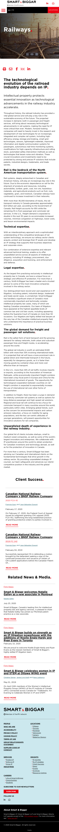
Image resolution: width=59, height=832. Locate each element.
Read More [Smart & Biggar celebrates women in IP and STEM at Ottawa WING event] (10, 698)
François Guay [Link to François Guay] (11, 504)
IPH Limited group (31, 816)
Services (8, 757)
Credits (29, 830)
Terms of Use (10, 739)
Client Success (38, 764)
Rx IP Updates (38, 762)
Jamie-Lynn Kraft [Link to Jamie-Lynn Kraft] (22, 677)
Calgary (36, 735)
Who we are (9, 727)
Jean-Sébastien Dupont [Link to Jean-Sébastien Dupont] (29, 504)
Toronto (36, 728)
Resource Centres (40, 773)
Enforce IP (10, 762)
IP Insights (37, 760)
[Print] (4, 69)
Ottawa (35, 726)
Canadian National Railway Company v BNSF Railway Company (29, 495)
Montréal (36, 731)
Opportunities (11, 780)
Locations (53, 10)
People (7, 724)
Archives (36, 771)
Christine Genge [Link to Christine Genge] (10, 677)
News (35, 766)
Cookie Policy (10, 736)
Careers (8, 775)
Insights (34, 757)
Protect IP (10, 760)
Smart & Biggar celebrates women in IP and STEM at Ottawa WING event (29, 672)
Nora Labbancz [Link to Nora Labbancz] (39, 677)
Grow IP (9, 764)
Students (9, 782)
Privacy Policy (11, 733)
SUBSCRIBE (11, 791)
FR (13, 10)
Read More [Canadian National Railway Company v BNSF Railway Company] (12, 525)
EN (9, 10)
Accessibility (10, 730)
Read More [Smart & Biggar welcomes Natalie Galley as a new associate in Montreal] (10, 619)
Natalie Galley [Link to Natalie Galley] (9, 599)
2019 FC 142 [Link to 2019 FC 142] (11, 541)
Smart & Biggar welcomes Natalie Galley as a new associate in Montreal (28, 593)
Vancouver (37, 733)
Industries (9, 767)
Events (35, 768)
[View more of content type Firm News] (8, 587)
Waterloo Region (39, 737)
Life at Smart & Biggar (14, 778)
